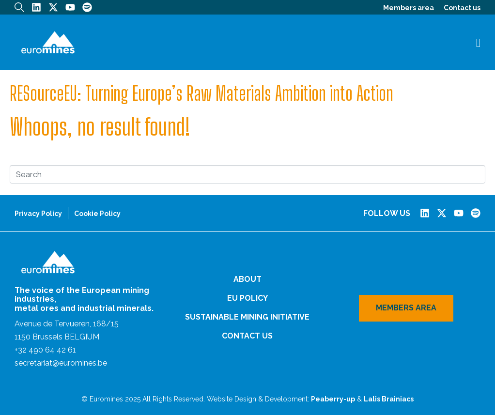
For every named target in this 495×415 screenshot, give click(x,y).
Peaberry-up (333, 399)
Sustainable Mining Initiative (247, 317)
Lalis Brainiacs (389, 399)
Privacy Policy (38, 213)
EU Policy (247, 298)
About (247, 279)
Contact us (462, 8)
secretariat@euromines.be (61, 363)
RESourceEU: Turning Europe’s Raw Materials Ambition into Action (201, 93)
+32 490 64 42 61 (45, 349)
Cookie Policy (97, 213)
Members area (408, 8)
